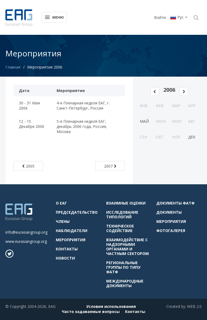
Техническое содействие (120, 228)
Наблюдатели (71, 230)
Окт (160, 136)
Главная (12, 67)
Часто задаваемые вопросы (91, 311)
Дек (191, 136)
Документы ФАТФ (175, 203)
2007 (110, 166)
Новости (65, 258)
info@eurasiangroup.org (26, 232)
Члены (63, 221)
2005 (28, 166)
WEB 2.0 (194, 306)
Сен (143, 136)
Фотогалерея (170, 230)
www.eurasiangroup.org (26, 241)
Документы (169, 212)
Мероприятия (70, 239)
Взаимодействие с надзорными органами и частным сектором (127, 246)
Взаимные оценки (126, 203)
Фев (160, 105)
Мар (176, 105)
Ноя (176, 136)
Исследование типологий (122, 214)
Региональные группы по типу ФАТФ (123, 267)
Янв (143, 105)
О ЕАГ (61, 203)
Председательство (77, 212)
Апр (192, 105)
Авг (191, 121)
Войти (160, 17)
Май (144, 121)
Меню (54, 17)
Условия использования (111, 306)
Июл (176, 121)
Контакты (67, 248)
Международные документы (124, 283)
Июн (160, 121)
